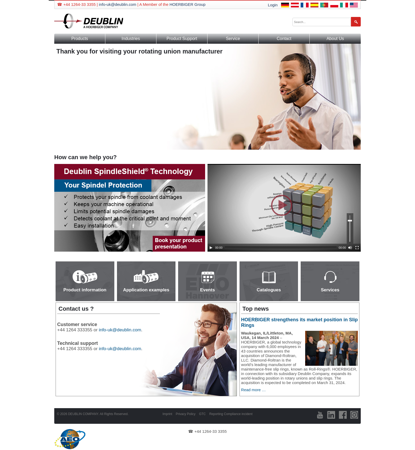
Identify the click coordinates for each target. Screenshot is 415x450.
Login (273, 5)
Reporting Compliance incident (230, 414)
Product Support (181, 38)
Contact (284, 38)
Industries (130, 38)
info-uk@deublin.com (117, 4)
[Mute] (350, 248)
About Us (335, 38)
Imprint (167, 414)
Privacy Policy (186, 414)
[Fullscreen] (357, 248)
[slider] (281, 247)
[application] (284, 208)
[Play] (211, 248)
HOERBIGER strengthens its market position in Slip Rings (299, 322)
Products (79, 38)
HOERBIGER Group (187, 4)
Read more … (253, 389)
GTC (202, 414)
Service (233, 38)
